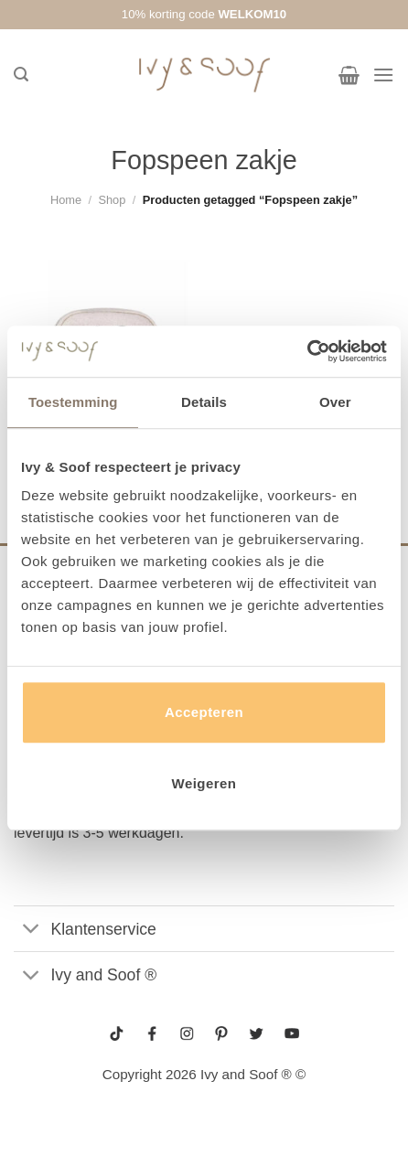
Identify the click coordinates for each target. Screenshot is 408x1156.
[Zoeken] (21, 74)
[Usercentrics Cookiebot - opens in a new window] (307, 351)
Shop (111, 200)
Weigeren (204, 783)
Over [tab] (335, 402)
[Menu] (383, 74)
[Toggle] (31, 930)
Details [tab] (204, 402)
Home (65, 200)
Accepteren (204, 712)
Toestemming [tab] (73, 402)
